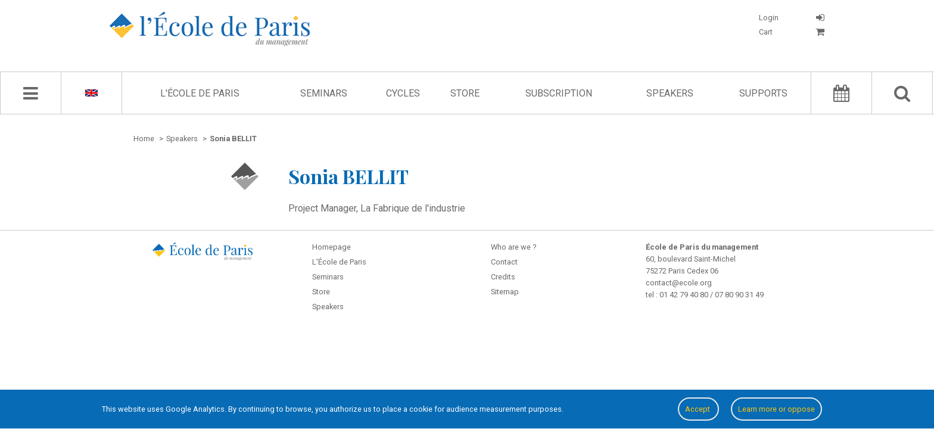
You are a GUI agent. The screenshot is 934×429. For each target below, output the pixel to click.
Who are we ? (513, 247)
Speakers (669, 93)
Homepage (331, 247)
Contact (504, 261)
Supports (763, 93)
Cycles (403, 93)
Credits (503, 276)
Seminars (323, 93)
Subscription (558, 93)
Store (465, 93)
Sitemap (505, 291)
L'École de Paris (199, 93)
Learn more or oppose (776, 409)
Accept (698, 409)
